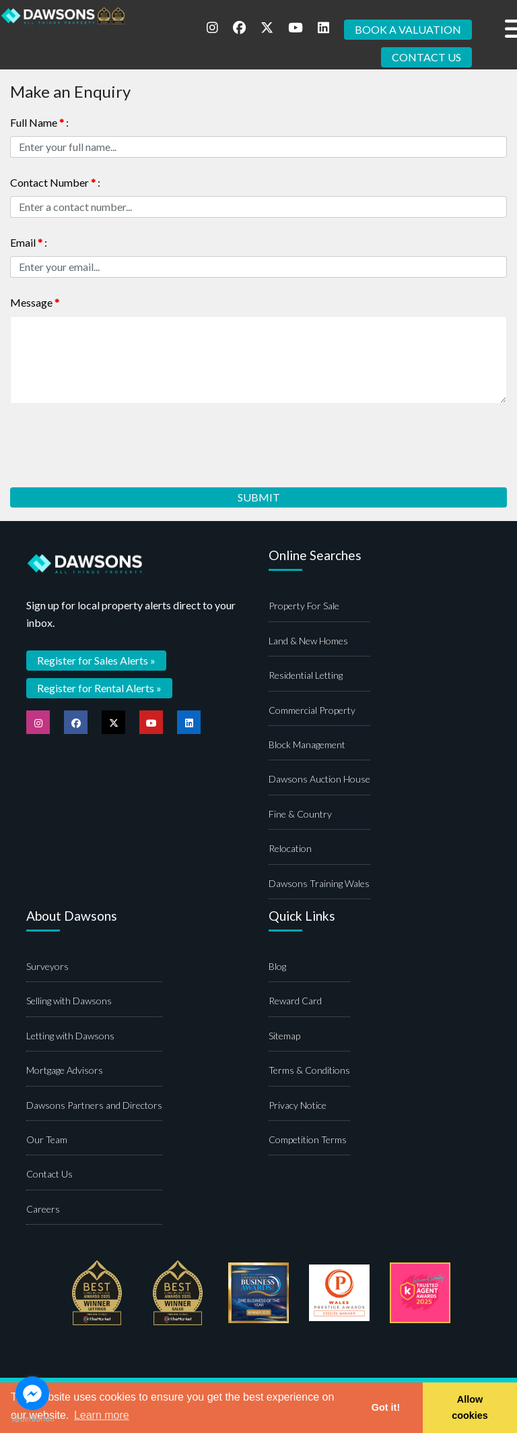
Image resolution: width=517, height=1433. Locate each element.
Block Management (307, 744)
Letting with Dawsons (70, 1035)
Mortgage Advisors (64, 1070)
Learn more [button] (101, 1415)
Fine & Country (300, 814)
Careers (43, 1209)
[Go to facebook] (32, 1393)
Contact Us (49, 1174)
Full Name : (39, 122)
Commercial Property (312, 710)
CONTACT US (426, 57)
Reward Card (295, 1000)
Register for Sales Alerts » (96, 660)
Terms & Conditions (309, 1070)
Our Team (46, 1139)
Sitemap (284, 1035)
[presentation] (112, 441)
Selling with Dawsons (69, 1000)
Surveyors (47, 966)
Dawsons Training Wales (319, 883)
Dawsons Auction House (319, 779)
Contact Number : (55, 182)
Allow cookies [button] (470, 1407)
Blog (277, 966)
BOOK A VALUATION (408, 29)
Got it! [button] (386, 1407)
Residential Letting (306, 675)
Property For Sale (304, 605)
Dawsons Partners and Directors (94, 1105)
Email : (28, 242)
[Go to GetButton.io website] (32, 1419)
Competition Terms (308, 1139)
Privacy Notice (297, 1105)
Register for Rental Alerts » (99, 687)
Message (34, 302)
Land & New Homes (308, 640)
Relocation (290, 848)
